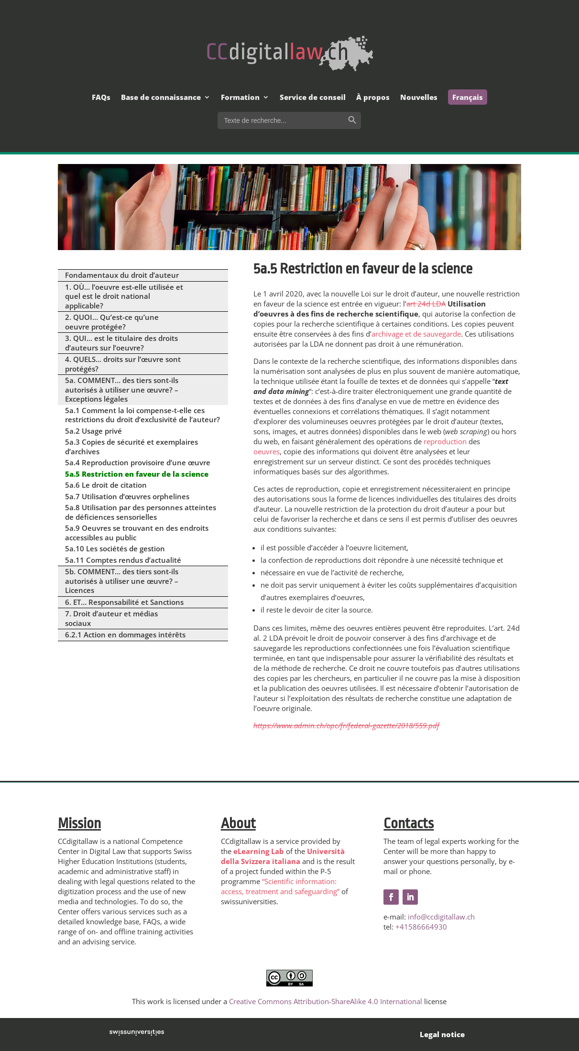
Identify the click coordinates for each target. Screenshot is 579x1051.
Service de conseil (313, 98)
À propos (373, 98)
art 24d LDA (426, 303)
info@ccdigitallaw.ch (441, 916)
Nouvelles (418, 98)
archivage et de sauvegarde (416, 334)
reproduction (445, 441)
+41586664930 (421, 926)
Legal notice (442, 1034)
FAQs (101, 98)
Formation (240, 98)
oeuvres (266, 451)
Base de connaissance (161, 98)
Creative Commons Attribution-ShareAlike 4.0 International (325, 1001)
